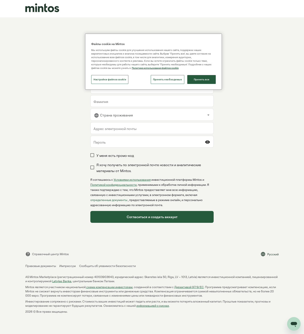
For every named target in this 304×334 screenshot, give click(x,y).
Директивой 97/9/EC (189, 287)
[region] (153, 61)
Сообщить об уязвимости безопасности (107, 266)
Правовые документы (40, 266)
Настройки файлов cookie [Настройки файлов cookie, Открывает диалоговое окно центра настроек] (110, 79)
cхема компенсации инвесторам (109, 287)
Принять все (201, 79)
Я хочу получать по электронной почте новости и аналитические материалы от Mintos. (148, 168)
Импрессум (67, 266)
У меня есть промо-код (115, 155)
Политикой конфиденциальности (113, 184)
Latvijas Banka (61, 281)
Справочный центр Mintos (47, 254)
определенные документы (109, 200)
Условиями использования (132, 179)
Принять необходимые (167, 79)
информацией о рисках (152, 305)
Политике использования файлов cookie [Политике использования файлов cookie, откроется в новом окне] (155, 68)
